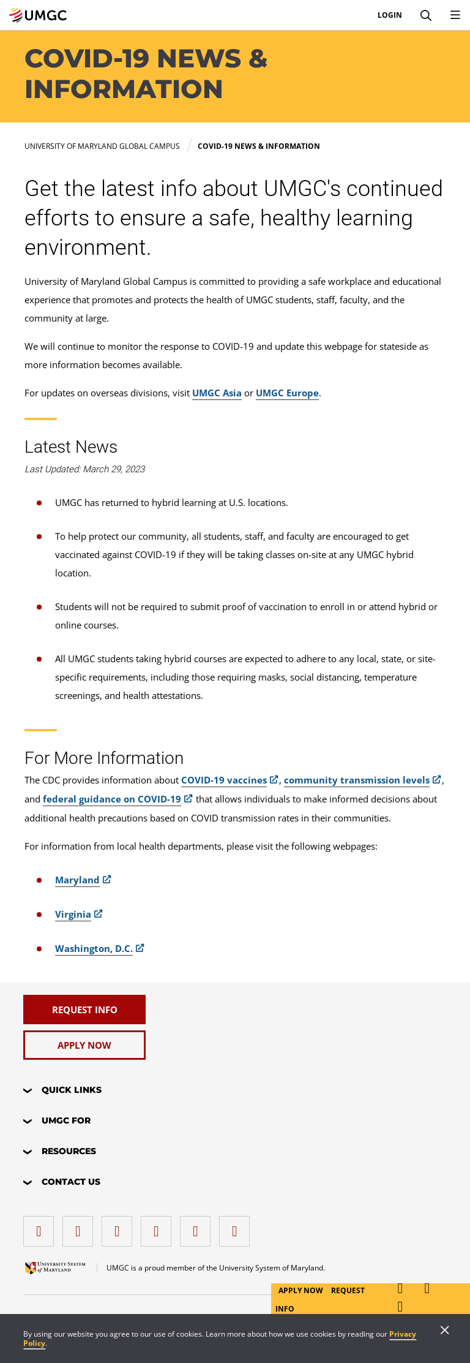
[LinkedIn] (80, 1227)
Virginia (73, 914)
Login (390, 15)
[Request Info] (84, 1009)
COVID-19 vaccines (224, 780)
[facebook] (41, 1227)
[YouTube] (237, 1227)
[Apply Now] (84, 1045)
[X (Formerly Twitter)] (159, 1227)
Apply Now (301, 1290)
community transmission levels (357, 780)
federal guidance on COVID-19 (112, 799)
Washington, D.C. (94, 948)
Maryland (77, 880)
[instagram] (120, 1227)
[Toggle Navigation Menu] (455, 15)
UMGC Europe (287, 393)
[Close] (445, 1331)
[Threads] (198, 1227)
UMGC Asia (217, 393)
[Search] (426, 15)
